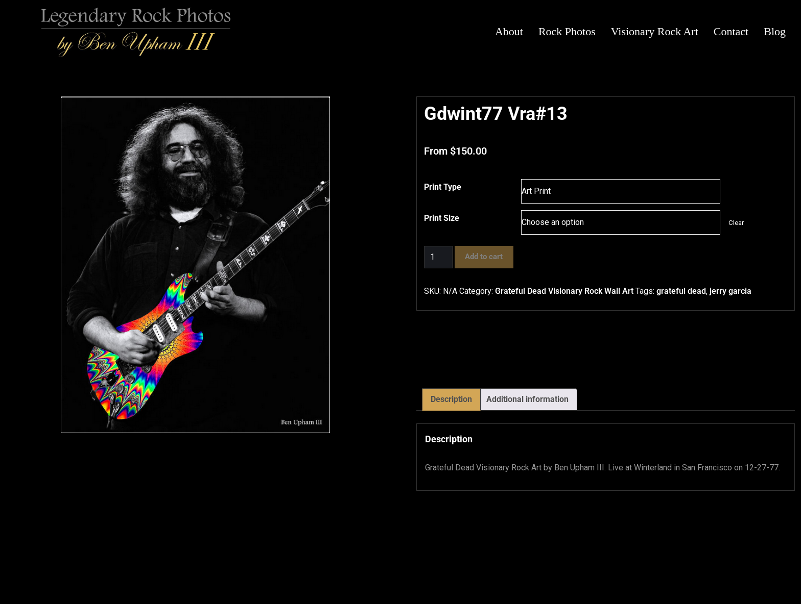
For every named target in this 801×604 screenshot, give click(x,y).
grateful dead (681, 291)
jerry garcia (730, 291)
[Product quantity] (438, 257)
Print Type (442, 187)
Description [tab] (451, 399)
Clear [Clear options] (736, 222)
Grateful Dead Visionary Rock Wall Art (564, 291)
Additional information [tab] (527, 399)
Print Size (441, 218)
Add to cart (484, 256)
